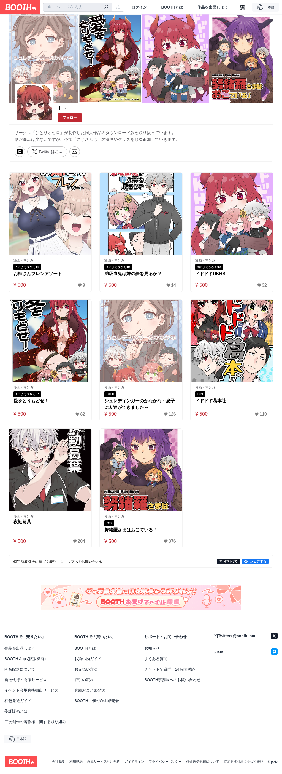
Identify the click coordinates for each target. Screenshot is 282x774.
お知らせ (152, 648)
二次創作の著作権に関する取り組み (35, 721)
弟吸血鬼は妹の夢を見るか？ (133, 273)
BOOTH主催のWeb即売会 (96, 700)
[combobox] (77, 7)
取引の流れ (84, 679)
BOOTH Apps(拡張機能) (25, 659)
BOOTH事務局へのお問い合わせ (172, 679)
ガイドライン (134, 761)
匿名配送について (19, 669)
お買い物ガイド (87, 659)
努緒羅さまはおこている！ (130, 529)
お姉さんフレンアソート (37, 273)
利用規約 (76, 761)
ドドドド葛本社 (210, 400)
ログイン (139, 7)
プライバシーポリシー (165, 761)
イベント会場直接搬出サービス (31, 690)
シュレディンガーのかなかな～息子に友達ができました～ (139, 404)
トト (62, 108)
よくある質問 (155, 659)
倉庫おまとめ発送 (89, 690)
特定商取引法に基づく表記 (243, 761)
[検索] (106, 7)
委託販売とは (16, 711)
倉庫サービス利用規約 (103, 761)
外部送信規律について (202, 761)
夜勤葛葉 (22, 521)
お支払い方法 (85, 669)
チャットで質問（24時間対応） (171, 669)
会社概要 (58, 761)
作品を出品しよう (212, 7)
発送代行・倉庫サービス (25, 679)
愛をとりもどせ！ (31, 400)
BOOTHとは (172, 7)
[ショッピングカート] (242, 7)
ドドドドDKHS (210, 273)
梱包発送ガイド (17, 700)
